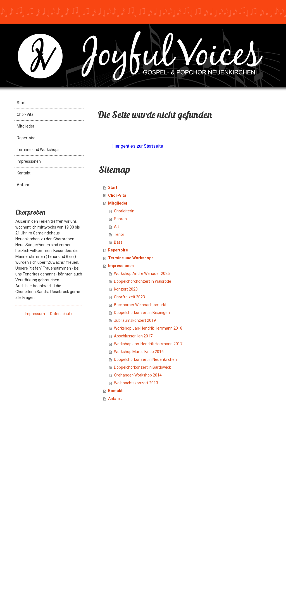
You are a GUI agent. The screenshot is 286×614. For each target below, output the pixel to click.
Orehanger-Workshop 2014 (138, 375)
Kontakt (23, 173)
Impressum (35, 313)
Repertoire (26, 138)
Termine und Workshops (38, 149)
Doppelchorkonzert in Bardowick (142, 367)
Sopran (120, 219)
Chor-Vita (25, 114)
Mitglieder (25, 126)
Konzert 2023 (126, 289)
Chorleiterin (124, 211)
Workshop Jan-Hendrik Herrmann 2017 (148, 344)
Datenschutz (61, 313)
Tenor (119, 234)
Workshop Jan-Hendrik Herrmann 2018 (148, 328)
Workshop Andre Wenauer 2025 (142, 273)
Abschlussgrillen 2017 (133, 336)
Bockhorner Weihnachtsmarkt (140, 305)
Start (21, 102)
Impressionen (29, 161)
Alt (116, 226)
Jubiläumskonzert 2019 (135, 320)
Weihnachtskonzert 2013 (136, 383)
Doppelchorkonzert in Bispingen (142, 312)
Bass (118, 242)
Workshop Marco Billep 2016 (139, 351)
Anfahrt (24, 185)
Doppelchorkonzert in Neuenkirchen (145, 359)
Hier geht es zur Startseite (137, 146)
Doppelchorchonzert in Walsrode (142, 281)
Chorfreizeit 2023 (129, 297)
